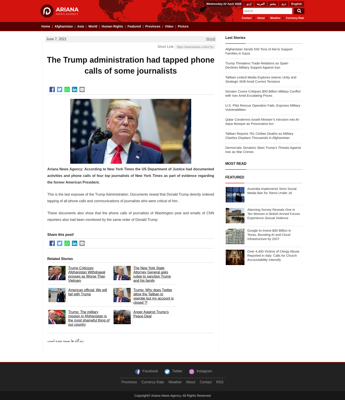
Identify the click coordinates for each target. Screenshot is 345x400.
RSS (220, 382)
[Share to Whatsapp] (67, 89)
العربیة (261, 3)
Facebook (150, 371)
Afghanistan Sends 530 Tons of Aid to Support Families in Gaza (259, 51)
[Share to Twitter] (59, 89)
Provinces (152, 26)
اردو (249, 3)
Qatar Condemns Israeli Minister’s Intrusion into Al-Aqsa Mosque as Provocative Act (262, 121)
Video (169, 26)
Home (45, 26)
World (92, 26)
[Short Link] (195, 47)
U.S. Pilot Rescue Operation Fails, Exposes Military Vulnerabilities (262, 107)
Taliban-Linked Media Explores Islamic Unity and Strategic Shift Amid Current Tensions (260, 79)
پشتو (273, 3)
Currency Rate (295, 18)
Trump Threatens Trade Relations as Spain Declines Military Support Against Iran (256, 65)
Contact (247, 18)
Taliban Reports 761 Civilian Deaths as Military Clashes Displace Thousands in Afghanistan (259, 136)
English (296, 3)
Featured (134, 26)
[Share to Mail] (82, 89)
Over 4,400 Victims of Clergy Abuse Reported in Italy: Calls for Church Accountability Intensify (273, 255)
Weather (275, 18)
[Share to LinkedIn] (74, 89)
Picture (183, 26)
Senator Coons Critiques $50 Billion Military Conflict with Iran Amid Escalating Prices (263, 93)
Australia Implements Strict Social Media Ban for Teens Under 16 (271, 191)
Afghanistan (64, 26)
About (261, 18)
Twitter (177, 371)
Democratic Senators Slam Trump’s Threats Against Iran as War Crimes (263, 150)
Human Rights (112, 26)
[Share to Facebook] (52, 89)
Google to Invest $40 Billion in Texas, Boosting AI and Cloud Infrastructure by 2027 (269, 235)
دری (283, 3)
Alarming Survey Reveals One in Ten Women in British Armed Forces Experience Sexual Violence (273, 214)
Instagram (204, 371)
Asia (80, 26)
